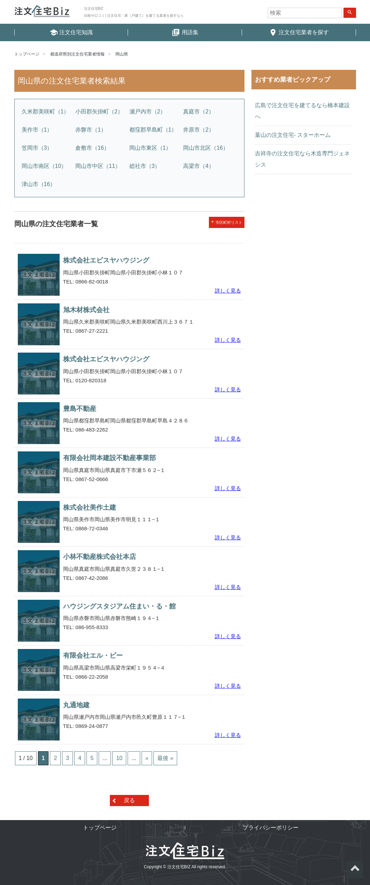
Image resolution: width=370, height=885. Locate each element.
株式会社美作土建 (89, 507)
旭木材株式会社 (86, 310)
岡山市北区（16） (205, 148)
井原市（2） (198, 130)
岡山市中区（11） (98, 166)
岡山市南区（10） (44, 166)
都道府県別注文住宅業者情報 (77, 54)
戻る (129, 800)
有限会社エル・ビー (93, 655)
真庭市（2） (198, 112)
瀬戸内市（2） (147, 112)
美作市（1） (37, 130)
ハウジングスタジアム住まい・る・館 (119, 606)
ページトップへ (354, 869)
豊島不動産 (79, 408)
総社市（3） (144, 166)
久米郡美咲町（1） (45, 112)
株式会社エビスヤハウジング (106, 260)
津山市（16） (39, 184)
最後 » (165, 758)
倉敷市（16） (92, 148)
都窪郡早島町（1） (153, 130)
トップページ (26, 54)
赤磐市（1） (90, 130)
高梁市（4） (198, 166)
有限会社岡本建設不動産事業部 (109, 458)
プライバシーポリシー (271, 828)
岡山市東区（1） (150, 148)
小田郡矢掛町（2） (99, 112)
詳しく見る (228, 291)
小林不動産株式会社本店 (99, 556)
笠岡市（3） (37, 148)
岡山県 (121, 54)
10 (119, 758)
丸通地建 (76, 705)
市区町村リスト (226, 222)
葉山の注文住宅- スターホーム (293, 135)
